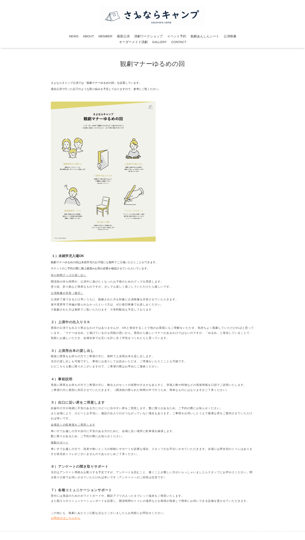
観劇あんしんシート (205, 36)
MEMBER (105, 36)
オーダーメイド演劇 (133, 42)
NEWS (74, 36)
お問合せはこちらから (65, 518)
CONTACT (178, 42)
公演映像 (230, 36)
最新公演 (123, 36)
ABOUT (88, 36)
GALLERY (159, 42)
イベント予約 (176, 36)
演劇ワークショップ (148, 36)
